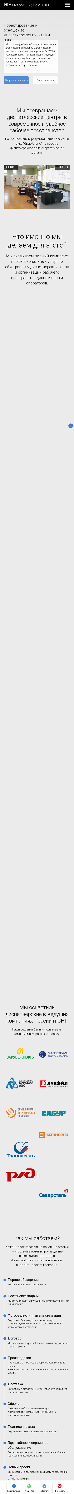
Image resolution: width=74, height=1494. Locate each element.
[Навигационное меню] (67, 5)
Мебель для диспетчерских (21, 1215)
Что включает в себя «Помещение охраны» (31, 1291)
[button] (16, 80)
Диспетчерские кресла (18, 1229)
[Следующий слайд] (70, 331)
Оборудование (14, 1209)
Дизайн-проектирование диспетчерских (29, 1256)
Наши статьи (13, 1278)
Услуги (8, 1243)
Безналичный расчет (17, 1415)
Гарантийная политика (18, 1382)
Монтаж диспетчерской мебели (24, 1263)
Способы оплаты (15, 1408)
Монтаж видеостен (16, 1250)
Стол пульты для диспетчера (22, 1222)
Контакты (11, 1319)
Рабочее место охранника (20, 1297)
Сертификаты (12, 1375)
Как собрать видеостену (19, 1304)
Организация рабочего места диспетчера (30, 1284)
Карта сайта (11, 1368)
